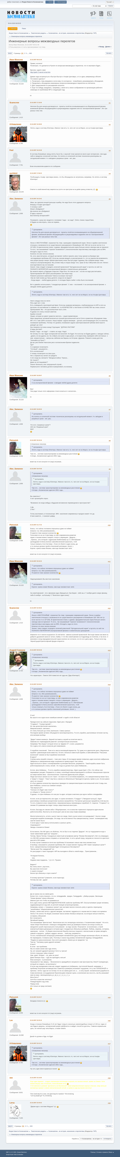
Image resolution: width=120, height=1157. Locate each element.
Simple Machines (22, 1152)
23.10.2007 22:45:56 (36, 608)
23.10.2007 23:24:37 (36, 997)
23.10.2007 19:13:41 (36, 198)
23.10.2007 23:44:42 (36, 1102)
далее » (108, 47)
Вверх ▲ (111, 1152)
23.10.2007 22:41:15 (36, 1043)
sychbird (13, 173)
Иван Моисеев (16, 60)
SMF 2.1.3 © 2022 (11, 1152)
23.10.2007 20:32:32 (36, 561)
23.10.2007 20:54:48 (36, 650)
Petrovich (13, 440)
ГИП (94, 33)
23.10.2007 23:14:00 (36, 1077)
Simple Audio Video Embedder (14, 1154)
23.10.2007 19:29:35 (36, 409)
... (28, 53)
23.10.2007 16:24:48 (36, 150)
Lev (11, 1020)
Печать (108, 53)
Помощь (92, 1152)
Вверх (10, 1126)
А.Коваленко (15, 124)
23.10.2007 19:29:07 (36, 375)
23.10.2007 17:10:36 (36, 102)
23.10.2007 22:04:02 (36, 684)
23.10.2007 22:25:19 (36, 1020)
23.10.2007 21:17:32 (36, 524)
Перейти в (75, 1139)
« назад (101, 47)
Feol (11, 150)
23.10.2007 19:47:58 (36, 468)
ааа (11, 1078)
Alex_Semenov (16, 199)
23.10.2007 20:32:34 (36, 440)
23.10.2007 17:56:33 (36, 173)
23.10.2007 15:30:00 (36, 124)
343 (30, 53)
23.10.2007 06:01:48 (36, 59)
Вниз (10, 53)
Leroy (12, 1103)
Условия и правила (102, 1152)
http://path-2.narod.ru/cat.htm (40, 72)
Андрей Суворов (17, 650)
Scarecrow (14, 103)
